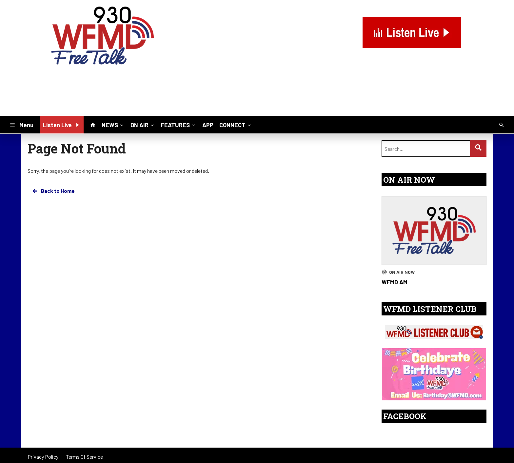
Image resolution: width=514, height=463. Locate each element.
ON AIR (142, 125)
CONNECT (235, 125)
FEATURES (178, 125)
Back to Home (53, 191)
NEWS (113, 125)
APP (207, 125)
